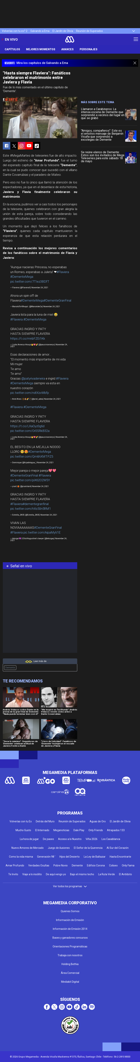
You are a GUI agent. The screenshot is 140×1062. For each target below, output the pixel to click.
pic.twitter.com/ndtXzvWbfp (29, 393)
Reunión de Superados (89, 30)
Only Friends (95, 830)
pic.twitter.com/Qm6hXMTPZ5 (31, 456)
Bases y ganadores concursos (70, 937)
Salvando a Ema (39, 30)
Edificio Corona (96, 865)
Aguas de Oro (98, 821)
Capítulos (12, 49)
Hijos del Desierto (69, 856)
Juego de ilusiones (59, 847)
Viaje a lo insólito (32, 874)
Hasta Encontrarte (120, 856)
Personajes (88, 49)
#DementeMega (21, 276)
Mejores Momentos (40, 49)
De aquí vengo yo (56, 874)
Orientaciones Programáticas (70, 946)
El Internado (42, 830)
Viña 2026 (91, 839)
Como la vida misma (21, 856)
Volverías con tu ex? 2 (14, 30)
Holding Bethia (70, 964)
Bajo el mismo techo (82, 874)
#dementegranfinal (36, 504)
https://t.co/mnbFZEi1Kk (27, 338)
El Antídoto (125, 874)
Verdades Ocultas (38, 865)
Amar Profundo (15, 865)
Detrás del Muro (45, 821)
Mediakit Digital (70, 981)
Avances (67, 49)
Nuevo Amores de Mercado (27, 847)
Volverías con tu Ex (21, 821)
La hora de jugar (29, 839)
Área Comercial (70, 972)
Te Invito (13, 874)
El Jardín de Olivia (62, 30)
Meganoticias (61, 830)
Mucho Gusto (23, 830)
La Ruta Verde (106, 874)
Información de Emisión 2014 (70, 928)
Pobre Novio (60, 865)
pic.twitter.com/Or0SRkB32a (29, 431)
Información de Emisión (70, 920)
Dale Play (78, 830)
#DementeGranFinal (57, 300)
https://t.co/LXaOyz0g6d (27, 426)
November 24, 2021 (39, 288)
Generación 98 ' (46, 856)
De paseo (48, 839)
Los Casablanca (111, 839)
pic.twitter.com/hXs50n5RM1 (30, 508)
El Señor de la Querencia (88, 847)
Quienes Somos (70, 911)
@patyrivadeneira (33, 378)
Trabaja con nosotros (70, 955)
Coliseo (113, 865)
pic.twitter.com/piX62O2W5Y (30, 480)
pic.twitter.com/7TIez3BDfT (29, 281)
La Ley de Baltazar (95, 856)
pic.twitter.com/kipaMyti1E (42, 532)
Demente (10, 667)
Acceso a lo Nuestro (70, 839)
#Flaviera (63, 272)
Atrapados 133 (116, 830)
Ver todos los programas (70, 886)
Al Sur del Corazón (118, 847)
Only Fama (128, 865)
